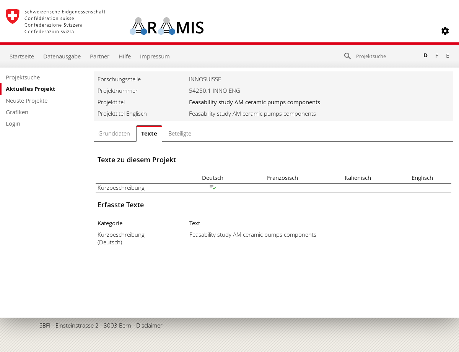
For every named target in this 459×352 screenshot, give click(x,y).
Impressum (155, 56)
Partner (99, 56)
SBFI (44, 325)
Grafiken (17, 112)
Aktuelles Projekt (30, 89)
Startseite (22, 56)
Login (13, 123)
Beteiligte (179, 133)
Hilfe (125, 56)
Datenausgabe (62, 56)
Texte (149, 133)
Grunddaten (114, 133)
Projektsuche (23, 77)
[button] (445, 31)
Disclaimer (149, 325)
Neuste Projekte (26, 100)
